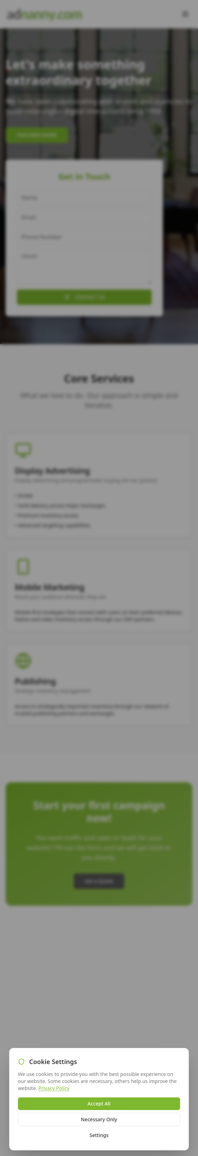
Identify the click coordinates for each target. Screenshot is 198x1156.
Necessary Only (99, 1119)
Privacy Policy (53, 1088)
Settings (99, 1135)
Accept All (98, 1103)
